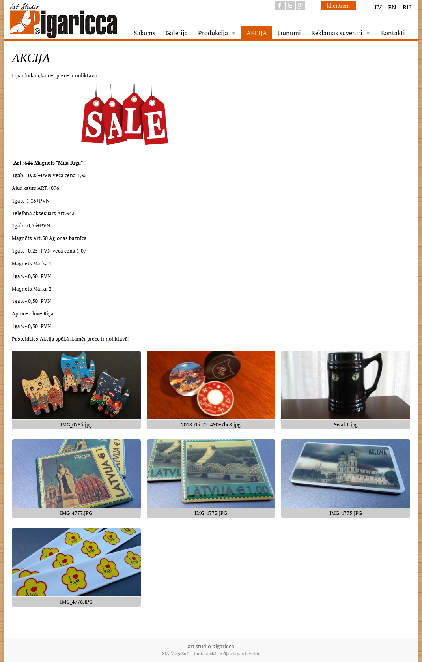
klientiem (338, 5)
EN (392, 7)
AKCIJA (256, 32)
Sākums (144, 32)
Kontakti (393, 32)
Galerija (177, 32)
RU (407, 7)
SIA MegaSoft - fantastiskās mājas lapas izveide (211, 653)
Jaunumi (289, 32)
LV (378, 7)
